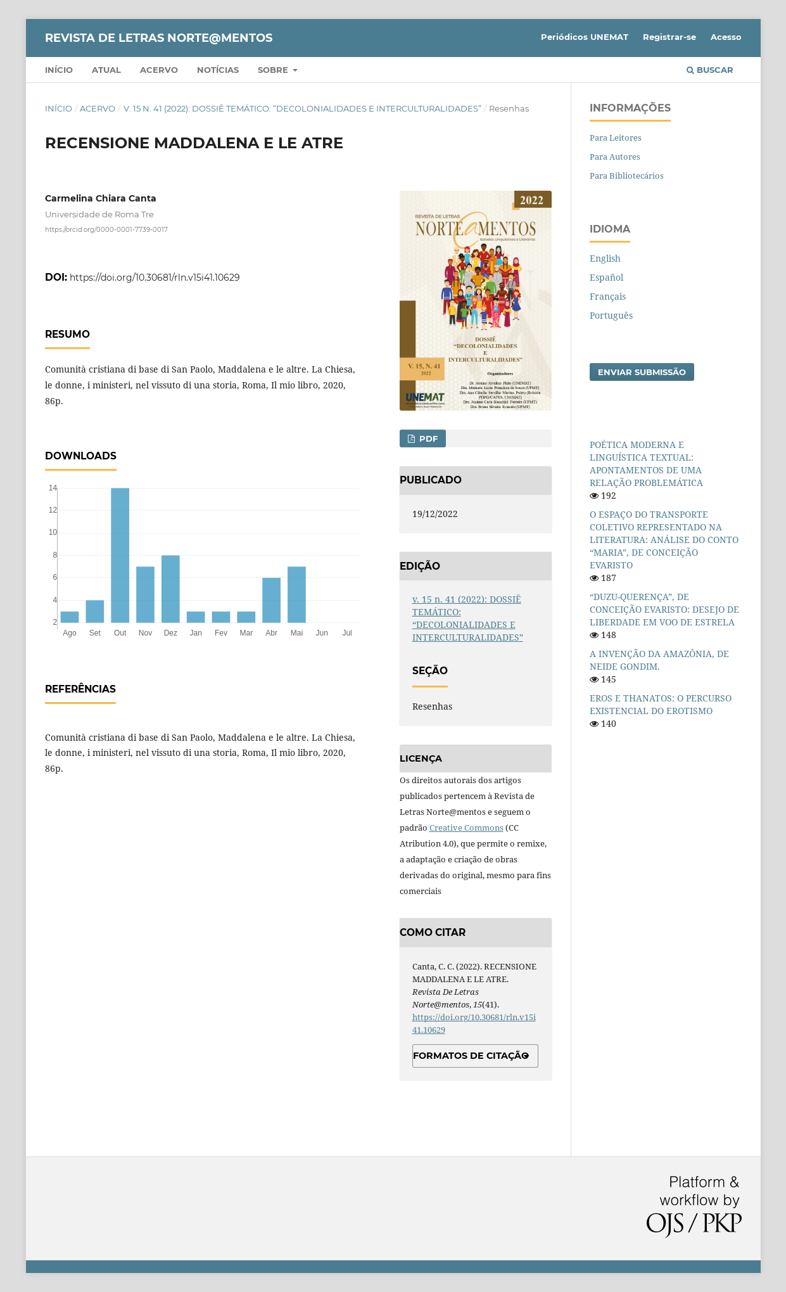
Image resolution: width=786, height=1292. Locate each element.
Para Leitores (616, 137)
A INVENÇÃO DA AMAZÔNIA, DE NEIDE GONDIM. (659, 660)
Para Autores (615, 156)
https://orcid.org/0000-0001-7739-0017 (106, 230)
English (605, 258)
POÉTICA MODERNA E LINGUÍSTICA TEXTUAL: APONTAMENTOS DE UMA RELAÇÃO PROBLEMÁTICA (646, 463)
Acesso (726, 37)
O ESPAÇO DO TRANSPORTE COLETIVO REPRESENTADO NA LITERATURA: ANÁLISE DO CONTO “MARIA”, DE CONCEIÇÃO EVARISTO (664, 539)
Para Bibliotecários (627, 175)
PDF (427, 438)
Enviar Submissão (642, 372)
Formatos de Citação (471, 1055)
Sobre (274, 70)
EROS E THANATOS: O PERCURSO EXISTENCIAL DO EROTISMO (661, 704)
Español (606, 277)
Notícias (218, 70)
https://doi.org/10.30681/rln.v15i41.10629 (155, 277)
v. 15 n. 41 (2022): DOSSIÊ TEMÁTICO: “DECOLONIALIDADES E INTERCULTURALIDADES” (302, 108)
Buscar (710, 70)
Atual (106, 70)
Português (611, 315)
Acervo (159, 70)
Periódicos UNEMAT (584, 37)
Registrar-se (669, 37)
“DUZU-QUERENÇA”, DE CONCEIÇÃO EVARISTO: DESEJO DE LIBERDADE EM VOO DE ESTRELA (664, 609)
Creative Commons (466, 827)
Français (608, 296)
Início (59, 70)
